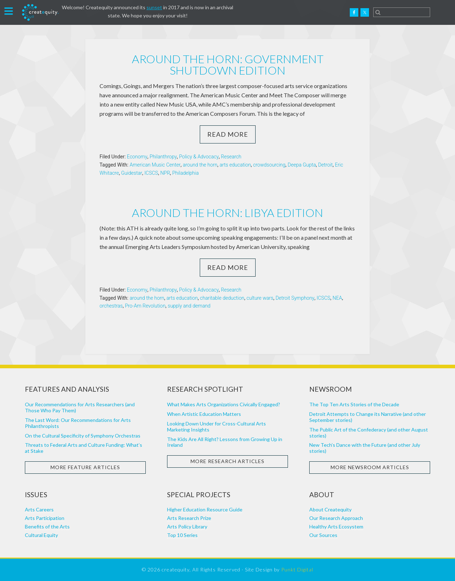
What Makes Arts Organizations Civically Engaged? (223, 404)
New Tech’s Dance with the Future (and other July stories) (364, 448)
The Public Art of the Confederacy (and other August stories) (368, 433)
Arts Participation (44, 518)
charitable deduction (222, 298)
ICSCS (151, 173)
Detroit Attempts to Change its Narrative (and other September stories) (367, 417)
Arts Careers (39, 509)
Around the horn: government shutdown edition (227, 64)
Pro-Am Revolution (145, 306)
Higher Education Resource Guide (204, 509)
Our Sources (323, 535)
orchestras (111, 306)
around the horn (200, 165)
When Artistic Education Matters (204, 414)
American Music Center (155, 165)
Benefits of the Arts (47, 526)
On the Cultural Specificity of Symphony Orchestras (82, 436)
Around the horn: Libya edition (227, 212)
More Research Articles (227, 461)
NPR (165, 173)
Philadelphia (185, 173)
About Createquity (330, 509)
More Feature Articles (85, 467)
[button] (9, 10)
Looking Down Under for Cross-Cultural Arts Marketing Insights (216, 426)
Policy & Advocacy (199, 156)
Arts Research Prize (189, 518)
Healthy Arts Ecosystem (336, 526)
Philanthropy (163, 156)
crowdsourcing (269, 165)
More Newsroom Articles (370, 467)
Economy (137, 156)
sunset (154, 7)
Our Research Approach (336, 518)
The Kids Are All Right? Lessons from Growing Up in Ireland (224, 442)
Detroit (325, 165)
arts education (235, 165)
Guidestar (131, 173)
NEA (337, 298)
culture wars (260, 298)
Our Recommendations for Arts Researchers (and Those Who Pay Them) (80, 407)
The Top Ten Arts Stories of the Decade (354, 404)
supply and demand (189, 306)
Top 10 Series (182, 535)
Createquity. (40, 12)
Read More (227, 134)
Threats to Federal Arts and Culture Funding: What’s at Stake (83, 448)
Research (231, 156)
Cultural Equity (41, 535)
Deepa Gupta (302, 165)
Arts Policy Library (187, 526)
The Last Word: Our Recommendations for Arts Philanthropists (78, 423)
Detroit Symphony (294, 298)
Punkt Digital (297, 569)
